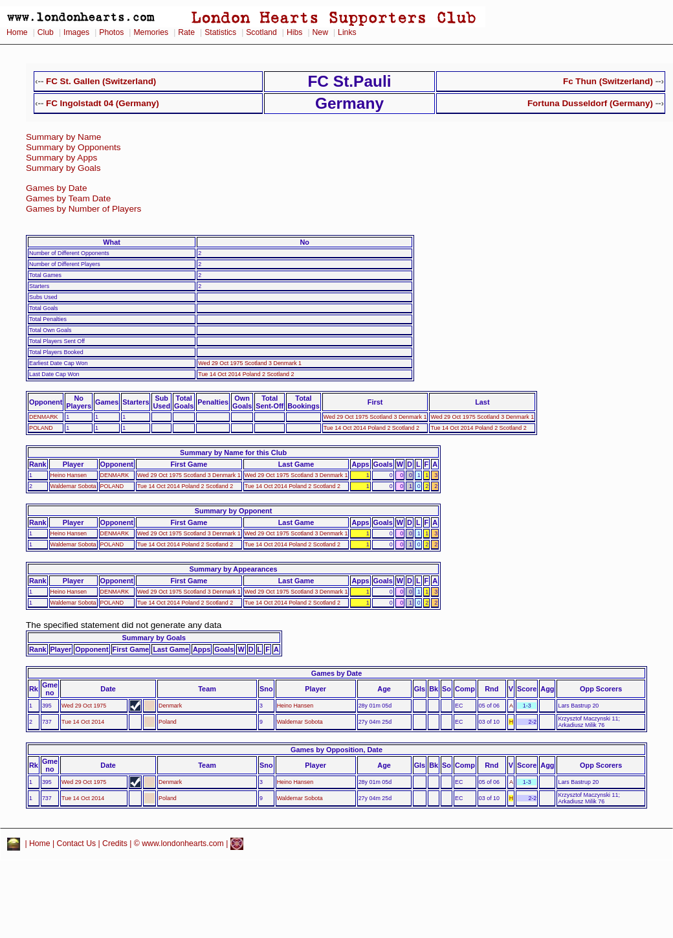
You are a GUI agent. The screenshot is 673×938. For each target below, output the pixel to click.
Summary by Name (63, 137)
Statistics (220, 32)
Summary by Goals (63, 168)
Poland (168, 722)
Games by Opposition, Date (336, 750)
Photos (111, 32)
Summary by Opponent (233, 511)
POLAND (41, 428)
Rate (186, 32)
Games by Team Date (68, 198)
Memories (150, 32)
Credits (114, 843)
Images (76, 32)
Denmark (170, 705)
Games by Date (56, 188)
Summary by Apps (61, 157)
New (320, 32)
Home (17, 32)
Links (347, 32)
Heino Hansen (68, 475)
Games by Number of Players (83, 209)
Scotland (261, 32)
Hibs (294, 32)
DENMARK (43, 417)
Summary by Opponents (73, 147)
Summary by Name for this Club (233, 452)
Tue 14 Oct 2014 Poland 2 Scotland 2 (246, 374)
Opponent (45, 402)
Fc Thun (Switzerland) (608, 81)
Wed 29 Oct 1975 (83, 705)
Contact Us (76, 843)
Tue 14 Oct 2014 (82, 722)
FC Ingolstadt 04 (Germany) (102, 103)
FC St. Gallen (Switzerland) (101, 81)
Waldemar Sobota (73, 486)
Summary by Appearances (233, 569)
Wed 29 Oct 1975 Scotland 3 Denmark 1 (250, 363)
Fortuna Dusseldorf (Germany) (590, 103)
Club (46, 32)
